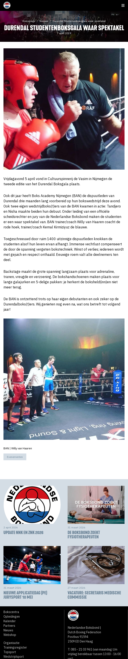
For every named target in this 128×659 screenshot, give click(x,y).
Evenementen (15, 456)
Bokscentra (11, 612)
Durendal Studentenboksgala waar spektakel (79, 21)
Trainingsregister (15, 647)
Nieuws (44, 21)
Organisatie (11, 643)
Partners (9, 626)
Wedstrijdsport (13, 657)
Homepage (28, 21)
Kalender (9, 621)
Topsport (9, 652)
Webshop (9, 635)
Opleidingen (11, 617)
